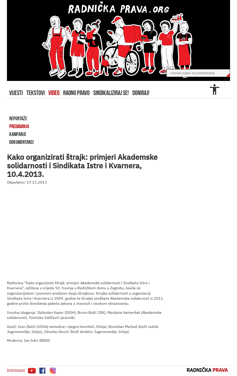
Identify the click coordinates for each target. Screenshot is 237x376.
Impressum (16, 370)
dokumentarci (21, 142)
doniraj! (140, 92)
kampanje (17, 134)
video (53, 92)
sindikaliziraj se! (111, 92)
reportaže (18, 118)
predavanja (19, 126)
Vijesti (16, 92)
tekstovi (35, 92)
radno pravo (76, 92)
